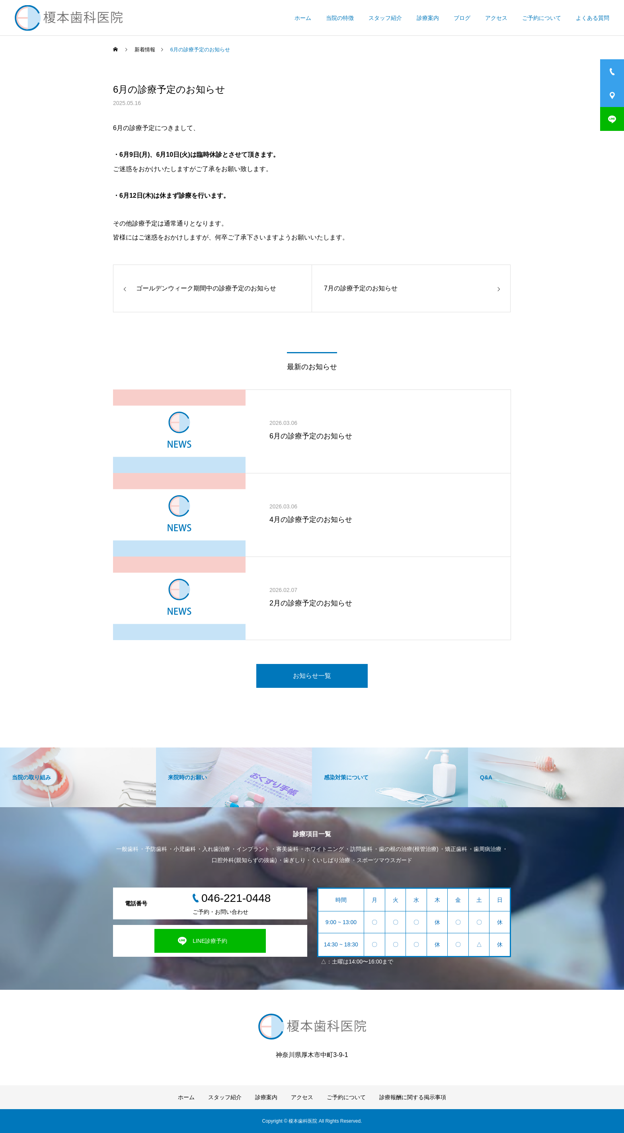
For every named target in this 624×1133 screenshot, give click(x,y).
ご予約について (541, 18)
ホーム (302, 18)
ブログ (462, 18)
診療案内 (428, 18)
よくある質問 (592, 18)
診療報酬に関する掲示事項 (412, 1097)
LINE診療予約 (210, 941)
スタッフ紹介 (385, 18)
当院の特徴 (340, 18)
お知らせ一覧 (312, 675)
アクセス (496, 18)
